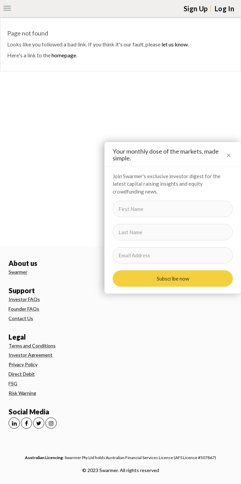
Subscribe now (173, 278)
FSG (13, 383)
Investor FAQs (24, 299)
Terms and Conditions (32, 345)
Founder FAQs (24, 309)
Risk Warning (22, 393)
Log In (224, 8)
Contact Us (21, 318)
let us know (174, 44)
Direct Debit (22, 374)
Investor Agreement (31, 355)
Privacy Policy (23, 364)
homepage (64, 55)
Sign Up (196, 8)
